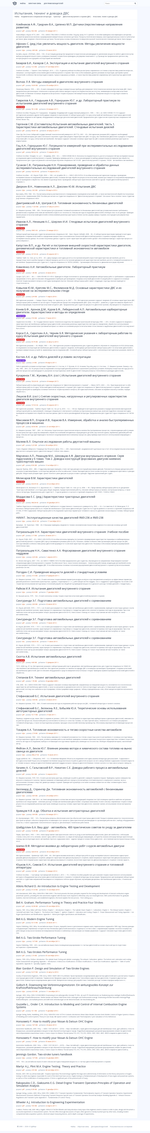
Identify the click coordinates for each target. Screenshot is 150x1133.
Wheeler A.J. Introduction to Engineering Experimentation (50, 1102)
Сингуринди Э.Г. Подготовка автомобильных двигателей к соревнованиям (63, 600)
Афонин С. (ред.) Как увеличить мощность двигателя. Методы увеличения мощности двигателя (70, 45)
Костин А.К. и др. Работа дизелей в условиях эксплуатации (53, 357)
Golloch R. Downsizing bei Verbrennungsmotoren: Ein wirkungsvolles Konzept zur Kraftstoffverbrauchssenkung (64, 986)
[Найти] (135, 3)
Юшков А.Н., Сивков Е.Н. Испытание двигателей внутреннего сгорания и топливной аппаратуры (70, 866)
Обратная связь (34, 3)
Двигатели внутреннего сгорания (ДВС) (77, 17)
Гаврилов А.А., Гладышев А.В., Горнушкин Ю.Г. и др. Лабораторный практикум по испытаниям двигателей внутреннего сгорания (68, 102)
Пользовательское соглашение (121, 1127)
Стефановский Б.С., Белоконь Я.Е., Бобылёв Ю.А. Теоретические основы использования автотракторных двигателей (71, 709)
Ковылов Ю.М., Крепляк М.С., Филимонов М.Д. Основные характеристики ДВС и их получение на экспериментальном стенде (69, 289)
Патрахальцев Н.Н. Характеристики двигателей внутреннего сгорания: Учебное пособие (72, 532)
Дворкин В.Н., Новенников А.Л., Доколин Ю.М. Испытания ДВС (56, 186)
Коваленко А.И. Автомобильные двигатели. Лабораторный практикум (60, 267)
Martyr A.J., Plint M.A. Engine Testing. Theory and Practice (51, 1066)
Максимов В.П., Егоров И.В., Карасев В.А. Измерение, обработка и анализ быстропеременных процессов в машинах (75, 421)
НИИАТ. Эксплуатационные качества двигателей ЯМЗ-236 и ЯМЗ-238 (59, 517)
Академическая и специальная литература (36, 17)
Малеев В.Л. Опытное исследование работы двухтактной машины (58, 441)
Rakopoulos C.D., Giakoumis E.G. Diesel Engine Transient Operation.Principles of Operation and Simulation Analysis (73, 1084)
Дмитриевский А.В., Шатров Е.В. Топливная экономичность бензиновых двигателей (69, 203)
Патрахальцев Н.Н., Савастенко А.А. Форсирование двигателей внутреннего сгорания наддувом (70, 552)
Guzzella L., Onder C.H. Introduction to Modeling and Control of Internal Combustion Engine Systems (71, 1005)
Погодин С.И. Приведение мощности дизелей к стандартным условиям (61, 572)
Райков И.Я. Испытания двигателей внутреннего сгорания (53, 588)
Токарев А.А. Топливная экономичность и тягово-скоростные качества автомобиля (69, 729)
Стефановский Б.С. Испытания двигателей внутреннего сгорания (57, 696)
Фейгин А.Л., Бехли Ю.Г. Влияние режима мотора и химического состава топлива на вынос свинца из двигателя (74, 750)
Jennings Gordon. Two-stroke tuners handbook (44, 1054)
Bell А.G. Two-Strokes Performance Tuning (41, 952)
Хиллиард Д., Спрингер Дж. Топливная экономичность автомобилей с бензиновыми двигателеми (69, 790)
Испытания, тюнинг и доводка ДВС (105, 17)
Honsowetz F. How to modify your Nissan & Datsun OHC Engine (54, 1021)
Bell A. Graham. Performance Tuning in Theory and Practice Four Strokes (59, 902)
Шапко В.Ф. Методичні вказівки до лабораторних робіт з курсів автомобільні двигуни (70, 846)
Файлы (23, 3)
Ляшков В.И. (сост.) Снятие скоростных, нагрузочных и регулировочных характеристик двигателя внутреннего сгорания (71, 398)
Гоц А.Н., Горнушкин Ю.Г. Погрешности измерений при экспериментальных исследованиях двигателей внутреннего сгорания (74, 147)
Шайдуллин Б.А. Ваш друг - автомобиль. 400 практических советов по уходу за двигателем (73, 827)
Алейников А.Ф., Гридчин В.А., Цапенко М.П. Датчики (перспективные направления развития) (69, 26)
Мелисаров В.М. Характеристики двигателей (44, 478)
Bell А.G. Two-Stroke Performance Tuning (41, 937)
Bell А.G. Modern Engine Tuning (35, 919)
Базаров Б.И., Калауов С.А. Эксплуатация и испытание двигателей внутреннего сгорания (72, 63)
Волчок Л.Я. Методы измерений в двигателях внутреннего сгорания (59, 82)
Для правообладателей (53, 3)
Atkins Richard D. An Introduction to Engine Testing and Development (58, 886)
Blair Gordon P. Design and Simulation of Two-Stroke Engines (52, 968)
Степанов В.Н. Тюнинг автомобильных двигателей (48, 677)
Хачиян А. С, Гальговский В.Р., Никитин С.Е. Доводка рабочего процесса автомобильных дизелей (72, 769)
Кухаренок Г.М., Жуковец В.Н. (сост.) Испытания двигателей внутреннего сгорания (68, 375)
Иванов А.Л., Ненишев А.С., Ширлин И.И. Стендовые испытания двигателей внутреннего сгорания (73, 223)
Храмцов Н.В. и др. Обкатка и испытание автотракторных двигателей (60, 810)
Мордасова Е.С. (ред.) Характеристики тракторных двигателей (55, 496)
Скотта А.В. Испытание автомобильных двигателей (48, 656)
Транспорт (57, 17)
